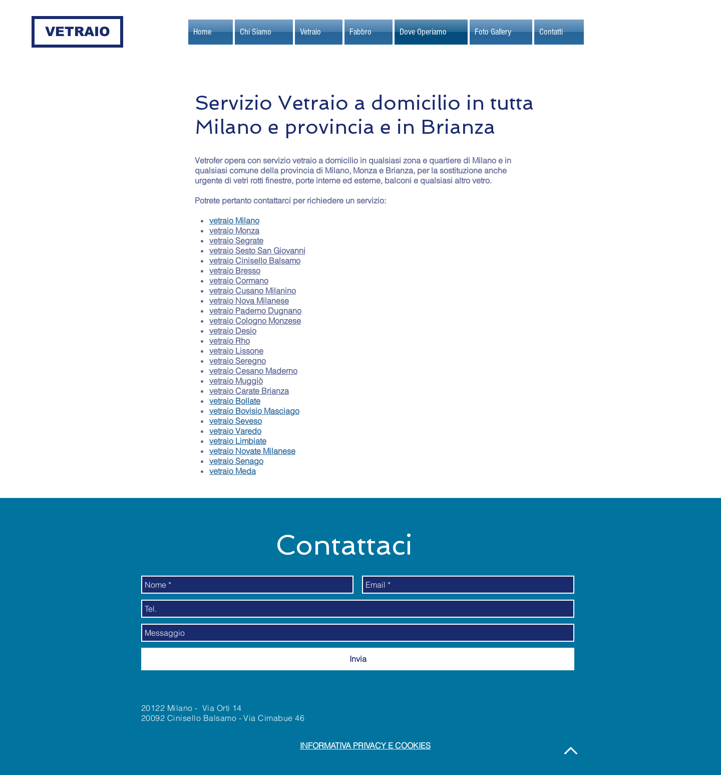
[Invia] (357, 659)
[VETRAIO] (77, 32)
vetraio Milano (234, 220)
